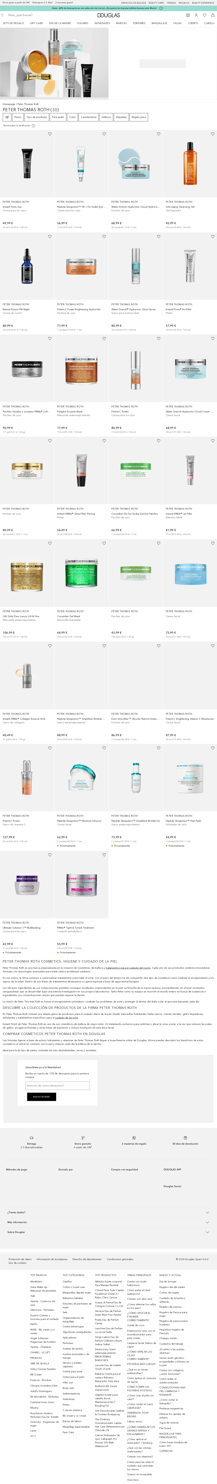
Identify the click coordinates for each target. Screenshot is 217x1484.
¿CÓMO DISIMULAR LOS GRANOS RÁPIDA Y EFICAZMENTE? (141, 1431)
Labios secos (134, 1421)
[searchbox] (33, 15)
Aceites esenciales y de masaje (76, 1356)
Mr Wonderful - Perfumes (44, 1396)
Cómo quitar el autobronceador (168, 1380)
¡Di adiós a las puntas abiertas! (171, 1351)
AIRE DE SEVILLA (39, 1363)
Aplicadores (70, 1337)
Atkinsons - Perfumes (42, 1309)
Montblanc (36, 1281)
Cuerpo (193, 23)
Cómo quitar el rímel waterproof (138, 1292)
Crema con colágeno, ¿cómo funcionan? (171, 1372)
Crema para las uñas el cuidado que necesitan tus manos (140, 1466)
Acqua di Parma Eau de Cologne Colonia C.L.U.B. (109, 1304)
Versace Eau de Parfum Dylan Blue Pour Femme (108, 1313)
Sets (65, 1312)
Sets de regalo (13, 23)
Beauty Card (156, 3)
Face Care (68, 1432)
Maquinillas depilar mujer (77, 1292)
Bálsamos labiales (73, 1298)
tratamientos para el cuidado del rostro (128, 967)
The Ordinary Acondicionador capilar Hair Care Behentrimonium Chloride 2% (110, 1425)
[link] (27, 179)
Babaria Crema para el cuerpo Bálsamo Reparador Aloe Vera (108, 1377)
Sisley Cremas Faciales (43, 1369)
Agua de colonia (168, 1422)
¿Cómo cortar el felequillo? (168, 1401)
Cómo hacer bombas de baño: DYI (173, 1444)
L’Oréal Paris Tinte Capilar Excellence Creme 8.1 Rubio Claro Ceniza (109, 1294)
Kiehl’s (33, 1324)
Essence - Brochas (40, 1380)
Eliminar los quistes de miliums (172, 1416)
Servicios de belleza (133, 3)
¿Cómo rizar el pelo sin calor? (140, 1397)
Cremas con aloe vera (139, 1298)
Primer (66, 1404)
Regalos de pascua (170, 1306)
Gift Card (36, 23)
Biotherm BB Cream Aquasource (106, 1388)
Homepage (9, 104)
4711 (33, 1436)
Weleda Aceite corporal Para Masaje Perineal (108, 1283)
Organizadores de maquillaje (73, 1319)
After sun (68, 1382)
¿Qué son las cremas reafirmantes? (139, 1449)
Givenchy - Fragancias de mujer (44, 1424)
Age (32, 1295)
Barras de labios (72, 1421)
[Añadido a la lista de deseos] (50, 134)
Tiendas (171, 3)
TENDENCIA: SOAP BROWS (138, 1414)
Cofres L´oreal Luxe (74, 1287)
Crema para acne (72, 1371)
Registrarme (41, 1097)
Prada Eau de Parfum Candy (107, 1321)
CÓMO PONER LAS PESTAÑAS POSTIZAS (139, 1388)
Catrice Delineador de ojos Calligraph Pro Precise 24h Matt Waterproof (107, 1441)
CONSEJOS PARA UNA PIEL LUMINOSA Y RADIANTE (172, 1391)
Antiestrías (69, 1399)
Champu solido (168, 1338)
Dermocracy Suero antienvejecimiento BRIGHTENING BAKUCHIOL (105, 1355)
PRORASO (36, 1358)
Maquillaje (159, 23)
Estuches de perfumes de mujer (77, 1305)
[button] (108, 1212)
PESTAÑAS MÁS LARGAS (141, 1364)
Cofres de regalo (169, 1292)
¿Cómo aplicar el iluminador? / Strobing (139, 1441)
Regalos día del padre (172, 1287)
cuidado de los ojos (66, 1017)
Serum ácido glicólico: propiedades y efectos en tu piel (174, 1362)
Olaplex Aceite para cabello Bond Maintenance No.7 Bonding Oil (106, 1400)
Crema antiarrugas (73, 1326)
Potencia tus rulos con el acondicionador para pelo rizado (141, 1334)
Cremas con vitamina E (140, 1456)
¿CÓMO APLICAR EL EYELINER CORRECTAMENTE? (138, 1317)
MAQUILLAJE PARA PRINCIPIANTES (170, 1435)
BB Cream (36, 1374)
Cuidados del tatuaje (171, 1343)
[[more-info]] (19, 126)
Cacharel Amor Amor (42, 1402)
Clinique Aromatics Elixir (44, 1385)
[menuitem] (15, 23)
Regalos (184, 3)
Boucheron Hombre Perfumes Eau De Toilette (44, 1415)
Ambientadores (71, 1393)
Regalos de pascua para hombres (173, 1323)
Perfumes (139, 23)
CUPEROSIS (166, 1451)
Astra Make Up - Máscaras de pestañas (43, 1289)
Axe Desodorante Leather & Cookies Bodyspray (110, 1412)
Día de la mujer (168, 1281)
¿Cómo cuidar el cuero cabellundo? (140, 1406)
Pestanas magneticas (171, 1408)
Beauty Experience (203, 3)
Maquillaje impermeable (76, 1426)
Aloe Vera (132, 1479)
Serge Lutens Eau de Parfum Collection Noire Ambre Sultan (108, 1341)
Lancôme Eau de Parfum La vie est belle (108, 1330)
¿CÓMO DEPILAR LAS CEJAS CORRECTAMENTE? (139, 1355)
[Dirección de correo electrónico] (57, 1086)
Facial (177, 23)
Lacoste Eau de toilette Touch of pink (108, 1367)
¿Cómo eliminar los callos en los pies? (141, 1306)
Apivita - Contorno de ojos (42, 1303)
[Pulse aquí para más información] (161, 8)
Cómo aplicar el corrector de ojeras (141, 1380)
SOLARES (82, 23)
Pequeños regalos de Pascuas (171, 1331)
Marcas (121, 23)
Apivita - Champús (40, 1346)
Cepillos (67, 1281)
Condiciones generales (120, 1259)
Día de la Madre (60, 23)
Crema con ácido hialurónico (137, 1283)
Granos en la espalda (139, 1474)
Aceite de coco (135, 1325)
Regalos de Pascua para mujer (173, 1314)
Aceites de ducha (73, 1348)
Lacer (33, 1430)
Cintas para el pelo (73, 1377)
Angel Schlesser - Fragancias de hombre (43, 1340)
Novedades (102, 23)
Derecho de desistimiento (87, 1259)
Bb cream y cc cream (74, 1415)
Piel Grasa (165, 1428)
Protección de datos (20, 1259)
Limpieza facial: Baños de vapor (141, 1345)
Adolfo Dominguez (41, 1391)
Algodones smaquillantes (77, 1332)
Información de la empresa (52, 1259)
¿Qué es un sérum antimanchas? (137, 1371)
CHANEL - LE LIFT (40, 1352)
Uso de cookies (17, 1262)
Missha (34, 1407)
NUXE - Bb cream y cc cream (42, 1331)
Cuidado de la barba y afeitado (172, 1300)
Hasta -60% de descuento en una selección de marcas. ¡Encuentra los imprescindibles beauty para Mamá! (104, 8)
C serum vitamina (72, 1410)
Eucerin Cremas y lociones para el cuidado (44, 1317)
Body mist (68, 1388)
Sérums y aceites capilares (72, 1364)
